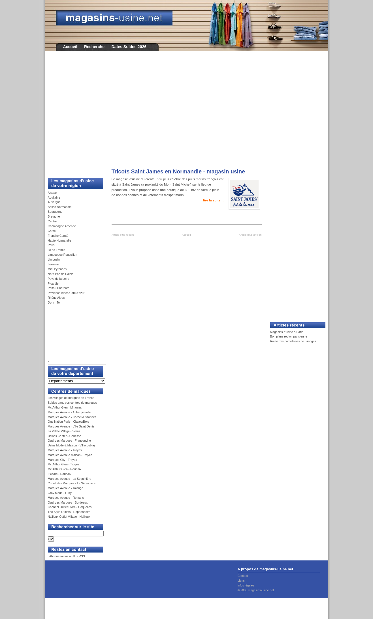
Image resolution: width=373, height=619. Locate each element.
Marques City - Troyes (62, 459)
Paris (51, 245)
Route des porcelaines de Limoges (293, 341)
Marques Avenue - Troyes (65, 450)
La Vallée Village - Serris (64, 431)
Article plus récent (123, 234)
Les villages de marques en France (71, 397)
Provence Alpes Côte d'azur (66, 293)
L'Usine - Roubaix (59, 474)
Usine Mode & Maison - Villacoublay (72, 445)
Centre (52, 221)
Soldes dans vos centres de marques (72, 402)
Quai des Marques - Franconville (69, 440)
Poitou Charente (58, 288)
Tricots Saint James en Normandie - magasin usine (178, 171)
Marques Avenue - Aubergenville (69, 412)
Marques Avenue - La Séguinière (69, 478)
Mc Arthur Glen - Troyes (63, 464)
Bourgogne (55, 211)
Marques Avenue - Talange (65, 488)
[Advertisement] (186, 102)
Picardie (53, 283)
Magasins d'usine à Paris (286, 332)
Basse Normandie (60, 207)
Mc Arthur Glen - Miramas (65, 407)
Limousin (54, 259)
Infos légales (246, 585)
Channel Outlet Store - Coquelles (70, 507)
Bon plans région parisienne (288, 336)
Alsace (52, 192)
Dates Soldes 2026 (128, 46)
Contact (243, 575)
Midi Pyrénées (57, 269)
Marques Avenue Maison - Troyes (70, 455)
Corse (52, 231)
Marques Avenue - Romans (66, 497)
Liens (241, 580)
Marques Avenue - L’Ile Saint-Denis (71, 426)
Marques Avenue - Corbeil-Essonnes (72, 417)
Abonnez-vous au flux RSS (66, 556)
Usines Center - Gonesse (64, 436)
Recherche (94, 46)
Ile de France (56, 250)
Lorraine (53, 264)
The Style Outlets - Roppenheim (69, 511)
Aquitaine (54, 197)
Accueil (70, 46)
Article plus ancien (250, 234)
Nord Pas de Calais (61, 274)
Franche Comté (58, 235)
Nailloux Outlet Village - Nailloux (69, 516)
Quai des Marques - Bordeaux (68, 502)
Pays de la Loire (58, 278)
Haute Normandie (59, 240)
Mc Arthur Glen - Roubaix (64, 469)
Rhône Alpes (56, 297)
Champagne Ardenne (62, 226)
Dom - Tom (55, 302)
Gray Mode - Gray (60, 493)
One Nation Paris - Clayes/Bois (68, 421)
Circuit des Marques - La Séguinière (71, 483)
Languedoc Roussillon (62, 254)
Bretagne (54, 216)
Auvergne (54, 202)
